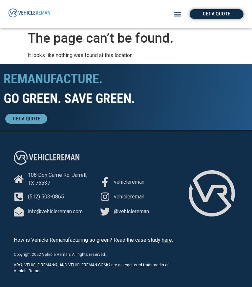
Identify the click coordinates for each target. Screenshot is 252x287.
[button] (177, 14)
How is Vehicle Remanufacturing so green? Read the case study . (93, 240)
